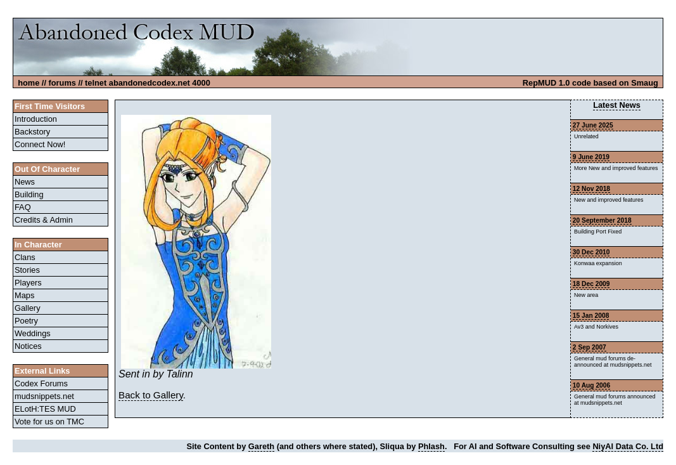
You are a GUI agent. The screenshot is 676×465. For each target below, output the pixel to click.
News (25, 182)
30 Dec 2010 (591, 252)
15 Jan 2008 (591, 315)
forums (62, 83)
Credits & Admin (44, 220)
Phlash (431, 446)
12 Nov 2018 (591, 188)
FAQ (23, 207)
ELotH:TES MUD (45, 409)
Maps (24, 295)
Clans (25, 257)
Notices (28, 346)
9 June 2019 (591, 157)
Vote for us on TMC (49, 421)
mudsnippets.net (44, 396)
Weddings (33, 333)
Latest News (617, 105)
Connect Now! (40, 144)
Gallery (28, 308)
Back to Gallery (150, 395)
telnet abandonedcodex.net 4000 (147, 83)
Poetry (26, 320)
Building (29, 194)
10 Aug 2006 (591, 385)
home (28, 83)
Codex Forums (41, 383)
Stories (27, 270)
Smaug (644, 83)
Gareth (261, 446)
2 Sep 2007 (589, 347)
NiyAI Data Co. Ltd (627, 446)
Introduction (36, 119)
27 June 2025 (593, 125)
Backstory (32, 131)
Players (28, 282)
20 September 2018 (602, 220)
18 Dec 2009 (591, 283)
